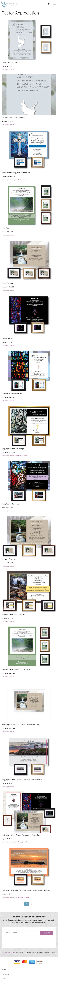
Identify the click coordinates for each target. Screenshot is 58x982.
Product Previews (21, 180)
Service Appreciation (22, 842)
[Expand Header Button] (55, 4)
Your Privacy (5, 974)
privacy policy (10, 953)
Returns (4, 978)
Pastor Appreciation (8, 69)
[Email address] (29, 933)
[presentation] (29, 940)
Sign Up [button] (47, 933)
